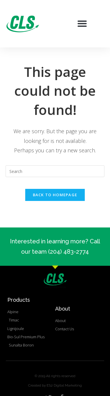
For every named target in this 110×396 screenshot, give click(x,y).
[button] (82, 23)
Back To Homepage (55, 194)
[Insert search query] (55, 171)
